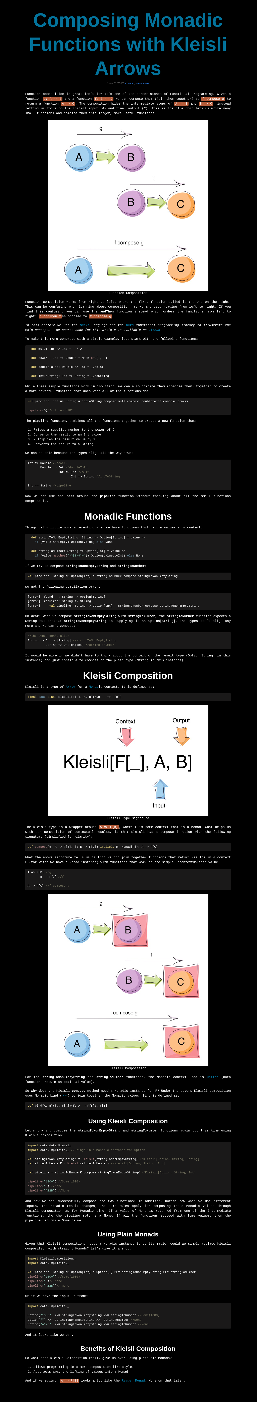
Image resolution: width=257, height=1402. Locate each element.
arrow (127, 83)
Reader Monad (133, 1383)
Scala (85, 326)
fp (133, 83)
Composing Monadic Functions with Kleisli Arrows (128, 44)
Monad (93, 688)
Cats (130, 326)
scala (146, 83)
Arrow (70, 688)
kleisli (139, 83)
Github (154, 331)
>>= (65, 1097)
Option (212, 1079)
